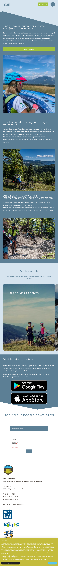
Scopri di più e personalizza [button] (11, 563)
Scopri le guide (29, 49)
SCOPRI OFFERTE (43, 4)
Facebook (6, 504)
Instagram (14, 504)
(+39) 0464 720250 (11, 496)
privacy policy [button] (45, 543)
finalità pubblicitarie (44, 550)
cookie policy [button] (49, 546)
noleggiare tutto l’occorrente (24, 210)
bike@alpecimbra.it (11, 499)
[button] (56, 540)
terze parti (24, 547)
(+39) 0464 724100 (11, 494)
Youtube (20, 504)
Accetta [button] (52, 563)
